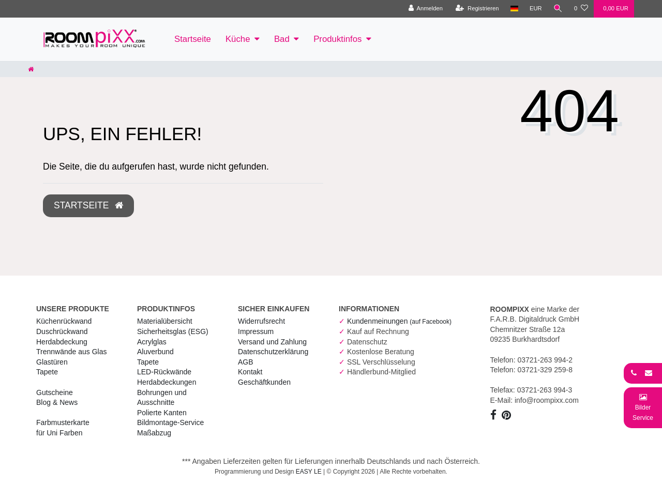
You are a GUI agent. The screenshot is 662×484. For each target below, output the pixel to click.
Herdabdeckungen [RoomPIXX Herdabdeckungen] (166, 382)
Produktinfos (337, 39)
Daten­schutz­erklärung (273, 351)
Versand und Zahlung (272, 342)
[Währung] (536, 9)
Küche (237, 39)
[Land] (514, 9)
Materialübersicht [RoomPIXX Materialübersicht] (164, 321)
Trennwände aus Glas (71, 351)
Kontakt (250, 372)
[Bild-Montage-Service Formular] (643, 407)
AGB (245, 362)
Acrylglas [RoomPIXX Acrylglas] (152, 342)
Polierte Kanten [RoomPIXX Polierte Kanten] (162, 413)
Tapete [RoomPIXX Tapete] (148, 362)
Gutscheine (54, 392)
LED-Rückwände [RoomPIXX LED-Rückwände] (164, 372)
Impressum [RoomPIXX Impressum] (256, 331)
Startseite (192, 39)
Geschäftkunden (264, 382)
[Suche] (558, 9)
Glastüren (52, 362)
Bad (282, 39)
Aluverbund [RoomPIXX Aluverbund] (155, 351)
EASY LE (309, 471)
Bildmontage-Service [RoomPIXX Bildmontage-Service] (170, 422)
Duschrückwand (62, 331)
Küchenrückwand (64, 321)
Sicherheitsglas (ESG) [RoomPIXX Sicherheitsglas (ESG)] (172, 331)
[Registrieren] (477, 9)
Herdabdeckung (61, 342)
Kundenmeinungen (399, 321)
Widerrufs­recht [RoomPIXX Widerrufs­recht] (261, 321)
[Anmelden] (425, 9)
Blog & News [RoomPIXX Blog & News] (57, 402)
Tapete (47, 372)
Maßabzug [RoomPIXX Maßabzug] (154, 433)
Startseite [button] (88, 205)
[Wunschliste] (581, 9)
